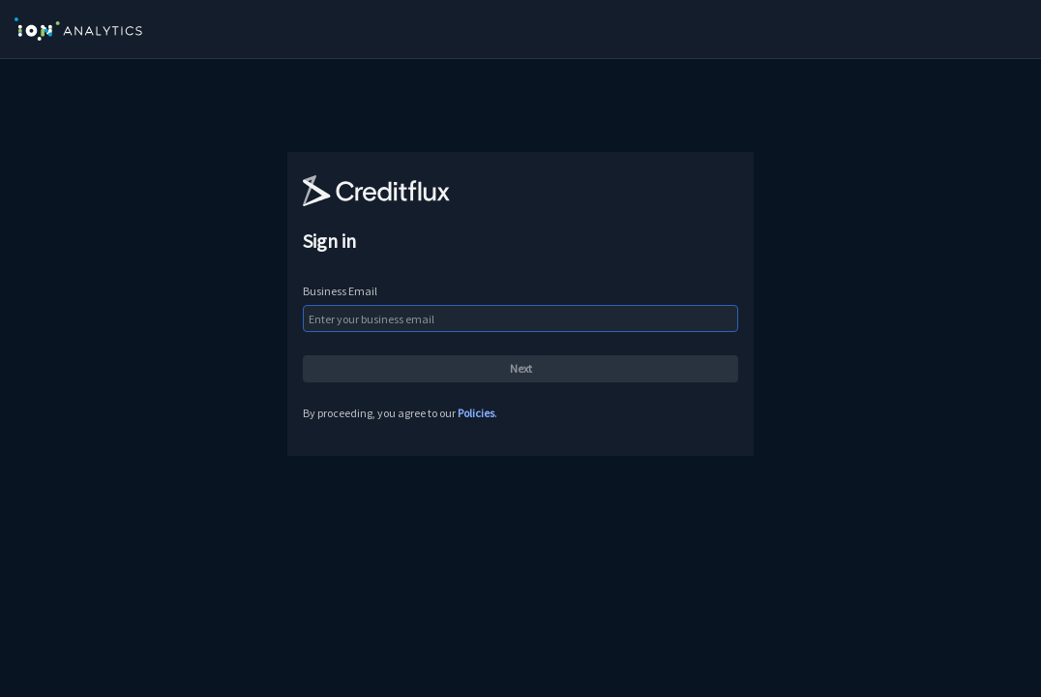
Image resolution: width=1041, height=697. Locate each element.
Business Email (340, 291)
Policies (476, 413)
